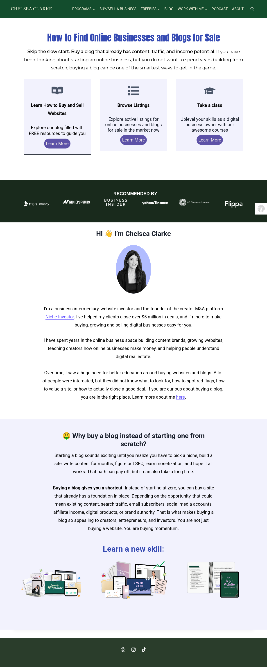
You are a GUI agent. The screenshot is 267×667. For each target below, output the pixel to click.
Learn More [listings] (133, 140)
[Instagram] (133, 649)
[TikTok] (143, 649)
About (238, 9)
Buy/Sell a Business (118, 9)
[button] (261, 209)
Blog (168, 9)
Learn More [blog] (57, 143)
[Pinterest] (123, 649)
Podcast (220, 9)
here (180, 397)
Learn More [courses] (209, 140)
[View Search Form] (252, 9)
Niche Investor (59, 317)
